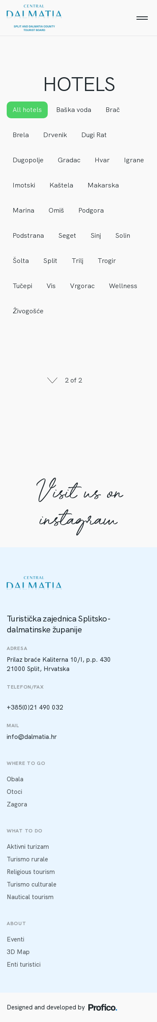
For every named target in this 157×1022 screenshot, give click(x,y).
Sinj (95, 235)
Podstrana (28, 235)
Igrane (134, 160)
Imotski (24, 185)
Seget (67, 235)
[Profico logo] (102, 1007)
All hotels (27, 109)
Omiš (56, 210)
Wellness (123, 285)
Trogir (107, 260)
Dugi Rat (94, 134)
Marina (23, 210)
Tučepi (22, 285)
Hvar (102, 160)
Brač (113, 109)
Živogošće (28, 311)
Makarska (103, 185)
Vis (51, 285)
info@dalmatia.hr (32, 737)
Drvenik (55, 134)
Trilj (77, 260)
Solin (122, 235)
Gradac (69, 160)
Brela (21, 134)
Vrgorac (82, 285)
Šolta (21, 260)
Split (50, 260)
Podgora (91, 210)
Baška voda (73, 109)
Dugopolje (28, 160)
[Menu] (142, 18)
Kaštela (61, 185)
